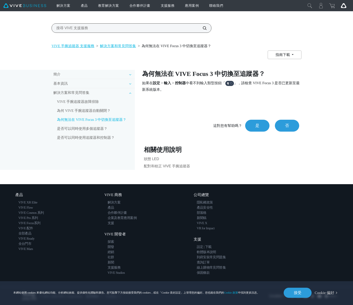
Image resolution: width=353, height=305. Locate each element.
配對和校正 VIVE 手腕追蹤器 (167, 166)
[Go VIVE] (343, 5)
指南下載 (283, 55)
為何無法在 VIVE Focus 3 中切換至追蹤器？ (91, 120)
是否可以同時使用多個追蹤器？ (82, 128)
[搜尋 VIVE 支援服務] (202, 28)
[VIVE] (24, 5)
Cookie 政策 (231, 292)
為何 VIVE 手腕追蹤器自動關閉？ (84, 111)
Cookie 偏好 (324, 293)
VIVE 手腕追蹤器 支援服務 (73, 46)
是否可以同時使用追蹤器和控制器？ (86, 137)
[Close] (309, 5)
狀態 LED (151, 159)
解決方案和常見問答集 (118, 46)
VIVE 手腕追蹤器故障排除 (78, 102)
